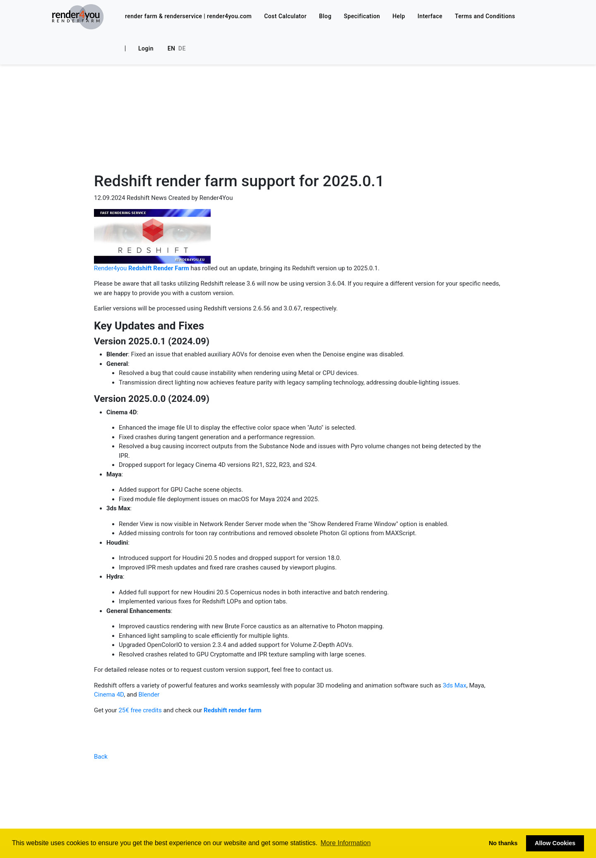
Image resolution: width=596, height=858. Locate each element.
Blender (149, 694)
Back (101, 756)
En (171, 48)
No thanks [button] (503, 843)
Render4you (141, 268)
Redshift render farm (233, 710)
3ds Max (453, 685)
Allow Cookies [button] (555, 843)
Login (146, 48)
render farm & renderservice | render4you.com (188, 16)
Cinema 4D (109, 694)
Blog (325, 16)
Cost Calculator (285, 16)
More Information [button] (346, 842)
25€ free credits (139, 710)
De (182, 48)
